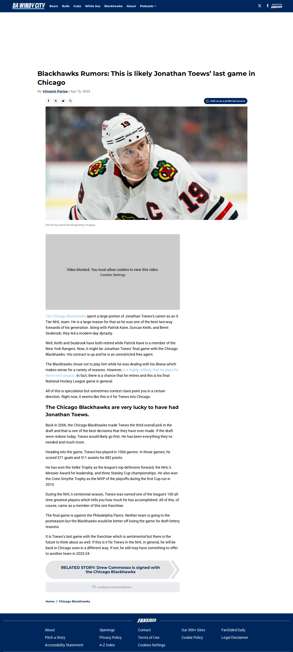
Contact (145, 630)
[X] (259, 5)
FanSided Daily (232, 630)
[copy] (70, 101)
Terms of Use (149, 637)
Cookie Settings (151, 645)
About (131, 6)
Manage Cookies (112, 275)
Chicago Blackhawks (74, 601)
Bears (53, 6)
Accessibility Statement (65, 645)
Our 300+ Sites (192, 630)
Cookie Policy (191, 637)
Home (50, 601)
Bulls (65, 6)
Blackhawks (113, 6)
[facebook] (268, 5)
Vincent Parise (55, 91)
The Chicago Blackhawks (66, 316)
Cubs (77, 6)
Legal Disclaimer (233, 637)
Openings (108, 630)
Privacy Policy (111, 637)
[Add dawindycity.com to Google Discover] (225, 101)
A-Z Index (108, 645)
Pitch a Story (56, 637)
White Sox (92, 6)
